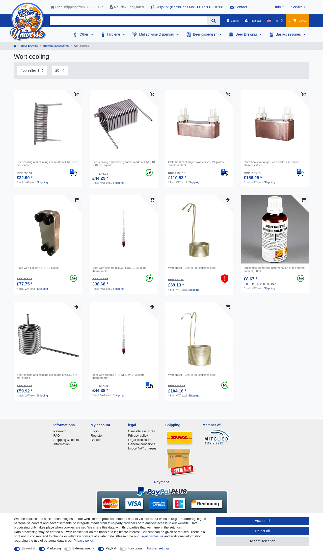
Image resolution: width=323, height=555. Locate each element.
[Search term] (128, 20)
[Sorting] (32, 70)
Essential (28, 548)
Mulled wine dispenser (157, 34)
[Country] (269, 20)
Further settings (158, 548)
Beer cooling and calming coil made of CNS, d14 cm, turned (47, 376)
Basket (96, 440)
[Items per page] (60, 70)
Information (61, 444)
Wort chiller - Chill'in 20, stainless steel (192, 267)
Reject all (262, 531)
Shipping (42, 182)
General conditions (141, 444)
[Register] (253, 20)
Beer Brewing (247, 34)
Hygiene (114, 34)
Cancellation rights (141, 431)
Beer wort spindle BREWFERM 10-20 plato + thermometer (120, 269)
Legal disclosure (140, 440)
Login (95, 431)
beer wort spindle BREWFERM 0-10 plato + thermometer (119, 376)
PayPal (111, 548)
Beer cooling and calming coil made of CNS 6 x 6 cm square (47, 164)
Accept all (262, 521)
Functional (135, 548)
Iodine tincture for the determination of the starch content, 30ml (274, 269)
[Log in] (232, 20)
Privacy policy (138, 435)
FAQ (56, 435)
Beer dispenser (205, 34)
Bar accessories (289, 34)
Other (84, 34)
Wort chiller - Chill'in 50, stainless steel (192, 374)
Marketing (54, 548)
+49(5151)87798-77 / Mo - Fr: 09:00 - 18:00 (187, 7)
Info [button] (278, 7)
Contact (238, 7)
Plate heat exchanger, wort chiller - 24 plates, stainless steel (196, 164)
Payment (59, 431)
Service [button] (297, 7)
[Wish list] (280, 20)
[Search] (213, 20)
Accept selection (262, 541)
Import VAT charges (142, 448)
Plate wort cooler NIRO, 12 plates (38, 267)
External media (83, 548)
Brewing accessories (56, 45)
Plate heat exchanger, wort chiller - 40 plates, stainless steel (272, 164)
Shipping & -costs (66, 440)
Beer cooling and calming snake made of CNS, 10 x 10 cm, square (123, 164)
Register (97, 435)
